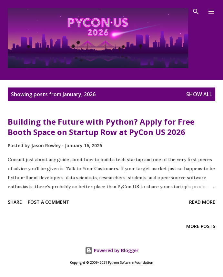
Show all (199, 94)
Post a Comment (48, 202)
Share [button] (15, 202)
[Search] (196, 11)
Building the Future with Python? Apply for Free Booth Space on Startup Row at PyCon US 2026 (101, 126)
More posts (200, 226)
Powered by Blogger (111, 250)
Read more (202, 202)
